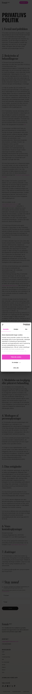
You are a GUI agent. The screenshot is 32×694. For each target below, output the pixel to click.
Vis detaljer (16, 362)
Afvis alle (16, 368)
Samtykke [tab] (6, 329)
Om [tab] (26, 329)
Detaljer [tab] (16, 329)
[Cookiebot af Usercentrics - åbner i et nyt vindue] (23, 325)
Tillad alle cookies (16, 357)
